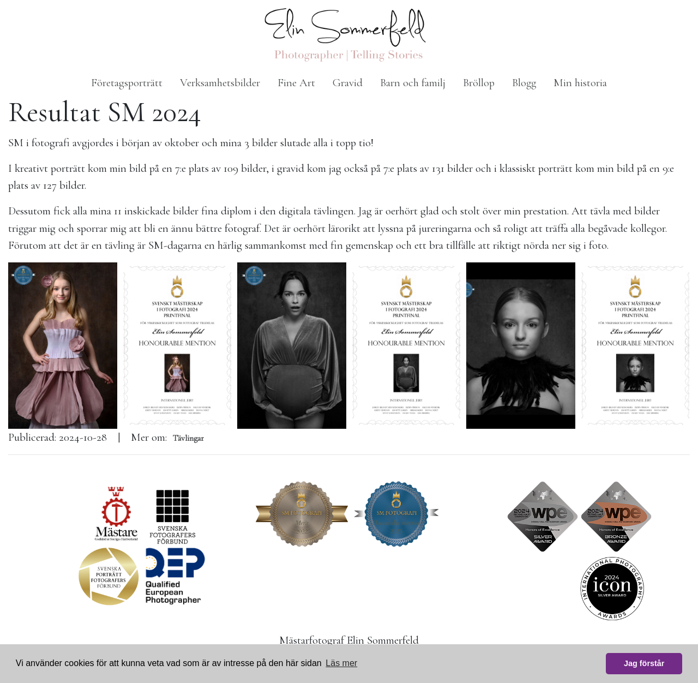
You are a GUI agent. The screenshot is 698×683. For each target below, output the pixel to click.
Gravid (348, 82)
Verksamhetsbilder (220, 82)
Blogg (524, 82)
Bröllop (479, 82)
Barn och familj (413, 82)
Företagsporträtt (127, 82)
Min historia (580, 82)
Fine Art (296, 82)
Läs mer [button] (341, 663)
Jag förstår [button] (644, 663)
